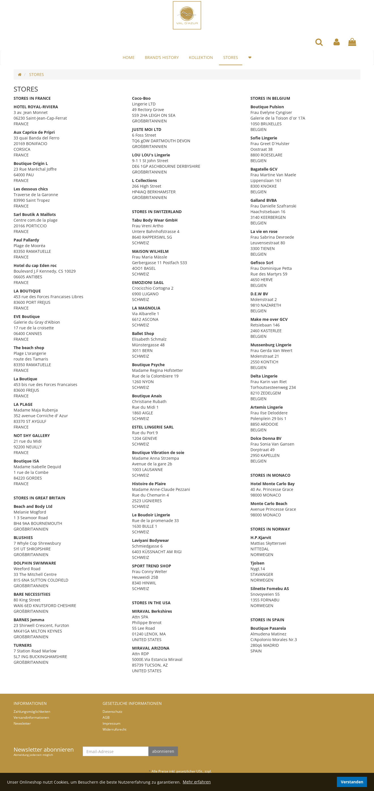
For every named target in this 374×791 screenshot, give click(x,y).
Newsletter (22, 723)
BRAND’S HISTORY (162, 57)
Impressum (111, 723)
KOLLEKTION (201, 57)
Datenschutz (112, 711)
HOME (129, 57)
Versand (219, 771)
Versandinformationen (31, 717)
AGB (106, 717)
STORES (230, 57)
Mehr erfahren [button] (197, 781)
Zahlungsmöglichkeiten (32, 711)
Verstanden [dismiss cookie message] (352, 781)
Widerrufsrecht (114, 729)
